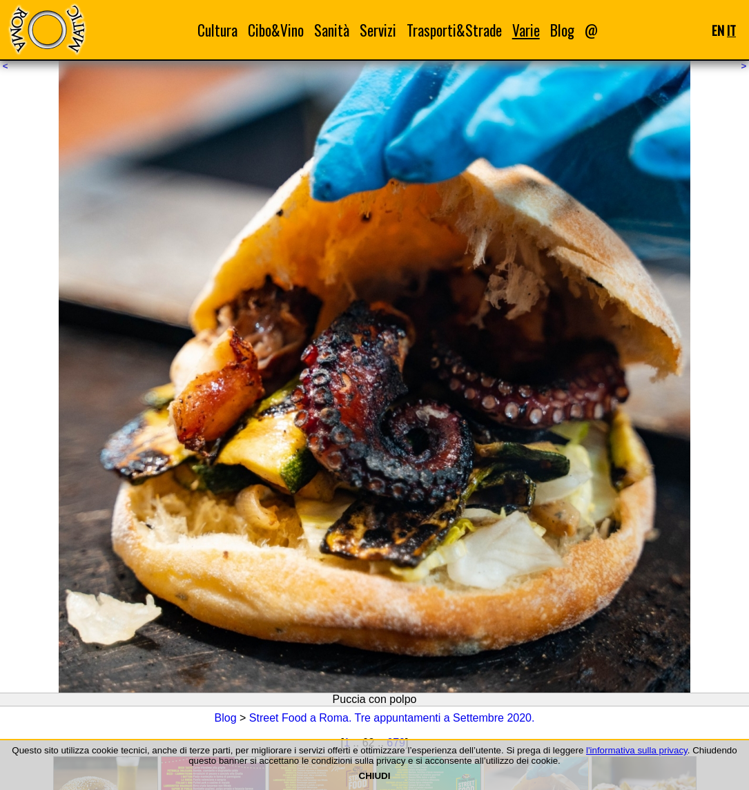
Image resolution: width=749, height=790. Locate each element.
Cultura (217, 30)
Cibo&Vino (276, 30)
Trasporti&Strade (454, 30)
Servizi (378, 30)
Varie (526, 30)
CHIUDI (375, 776)
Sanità (331, 30)
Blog (562, 30)
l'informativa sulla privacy (637, 750)
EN (718, 30)
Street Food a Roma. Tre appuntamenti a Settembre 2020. (392, 718)
